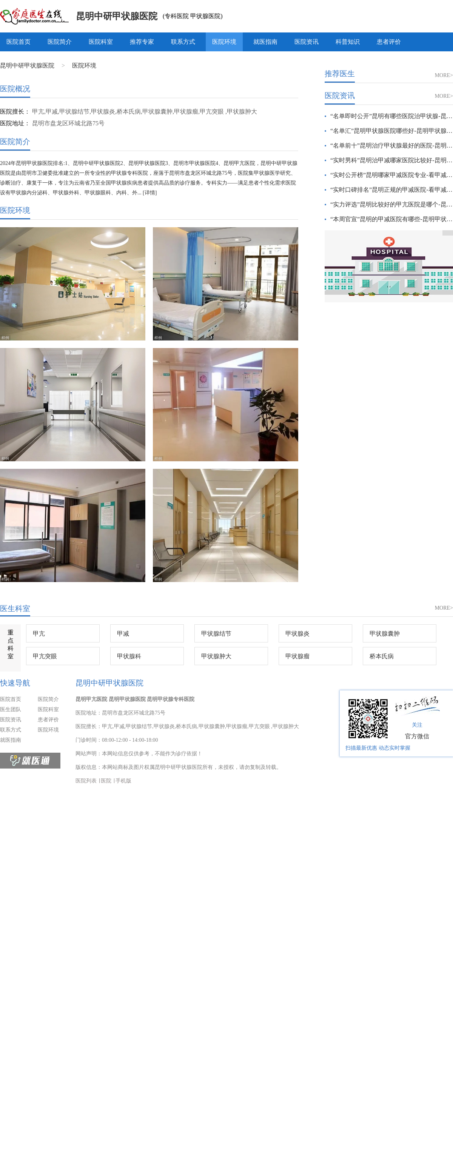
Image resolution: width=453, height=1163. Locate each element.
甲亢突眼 (45, 656)
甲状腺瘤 (297, 656)
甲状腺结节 (216, 633)
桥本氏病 (382, 656)
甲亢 (39, 633)
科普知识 (348, 42)
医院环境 (224, 42)
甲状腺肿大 (216, 656)
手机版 (123, 781)
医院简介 (60, 42)
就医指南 (265, 42)
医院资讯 (306, 42)
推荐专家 (142, 42)
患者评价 (389, 42)
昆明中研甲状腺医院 (116, 16)
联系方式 (183, 42)
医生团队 (10, 709)
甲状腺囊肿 (385, 633)
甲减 (123, 633)
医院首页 (18, 42)
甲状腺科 (129, 656)
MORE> (444, 75)
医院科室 (101, 42)
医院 (106, 781)
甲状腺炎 (297, 633)
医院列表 (86, 781)
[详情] (150, 193)
